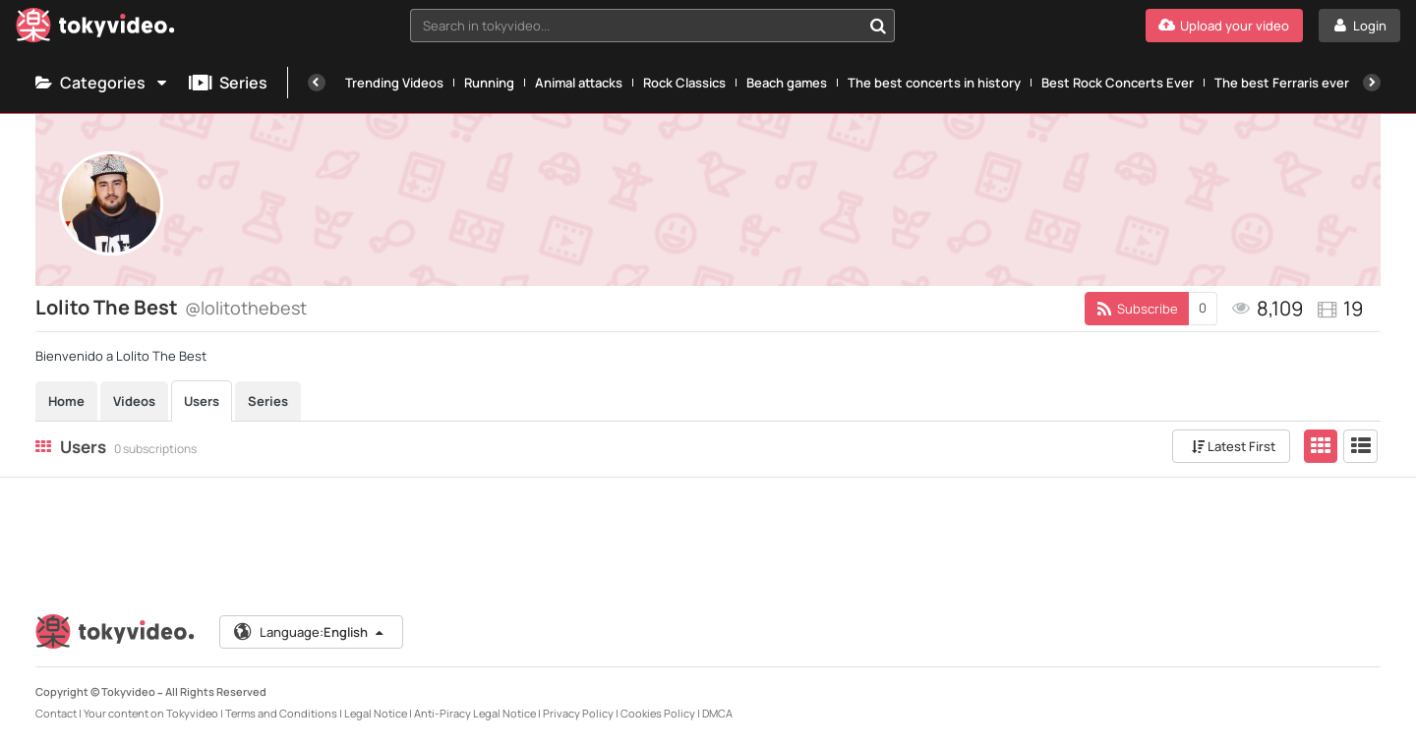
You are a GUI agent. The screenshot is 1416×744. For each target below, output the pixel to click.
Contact (56, 713)
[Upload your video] (1224, 25)
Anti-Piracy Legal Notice (475, 713)
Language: (309, 632)
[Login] (1359, 25)
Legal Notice (375, 713)
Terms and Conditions (281, 713)
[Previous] (316, 82)
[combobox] (652, 25)
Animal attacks (578, 82)
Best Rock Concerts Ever (1117, 82)
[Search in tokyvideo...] (878, 25)
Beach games (786, 82)
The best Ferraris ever (1281, 82)
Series (228, 82)
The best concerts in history (934, 82)
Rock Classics (684, 82)
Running (489, 82)
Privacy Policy (578, 713)
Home (66, 401)
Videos (134, 401)
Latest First (1233, 446)
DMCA (717, 713)
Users (201, 401)
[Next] (1372, 82)
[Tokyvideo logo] (95, 29)
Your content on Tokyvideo (151, 713)
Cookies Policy (657, 713)
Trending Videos (394, 82)
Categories (102, 82)
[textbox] (635, 25)
